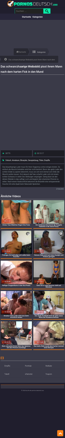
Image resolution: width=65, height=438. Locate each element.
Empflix (47, 160)
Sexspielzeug (33, 160)
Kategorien (37, 17)
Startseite (26, 17)
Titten (41, 160)
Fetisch (8, 160)
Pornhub (28, 366)
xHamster (28, 374)
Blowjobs (23, 160)
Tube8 (7, 374)
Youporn (49, 374)
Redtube (49, 366)
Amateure (15, 160)
